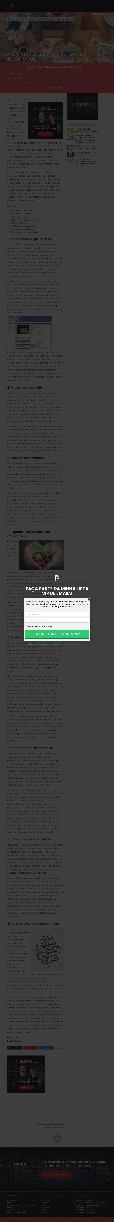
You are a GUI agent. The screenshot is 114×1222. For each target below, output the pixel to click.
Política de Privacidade (44, 626)
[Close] (89, 599)
